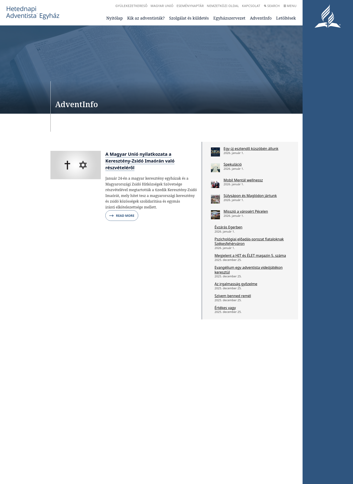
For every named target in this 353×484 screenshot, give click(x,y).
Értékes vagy (225, 307)
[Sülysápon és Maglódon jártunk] (215, 199)
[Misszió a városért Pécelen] (215, 214)
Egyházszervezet (229, 18)
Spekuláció (233, 164)
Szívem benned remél (233, 295)
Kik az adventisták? (146, 18)
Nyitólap (114, 18)
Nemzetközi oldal (223, 6)
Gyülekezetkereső (131, 6)
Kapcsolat (251, 6)
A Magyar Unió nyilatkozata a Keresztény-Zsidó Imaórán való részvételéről (139, 161)
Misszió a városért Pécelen (246, 211)
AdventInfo (261, 18)
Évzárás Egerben (228, 227)
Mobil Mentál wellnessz (243, 180)
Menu (290, 6)
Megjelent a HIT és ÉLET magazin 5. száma (250, 255)
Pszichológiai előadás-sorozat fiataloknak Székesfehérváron (249, 241)
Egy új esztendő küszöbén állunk (251, 148)
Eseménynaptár (190, 6)
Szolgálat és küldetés (189, 18)
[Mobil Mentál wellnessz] (215, 183)
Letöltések (286, 18)
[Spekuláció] (215, 167)
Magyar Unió (162, 6)
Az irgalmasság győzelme (236, 283)
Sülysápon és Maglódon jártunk (250, 195)
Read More (121, 215)
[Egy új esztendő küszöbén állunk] (215, 151)
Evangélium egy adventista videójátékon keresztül (249, 270)
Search (272, 6)
